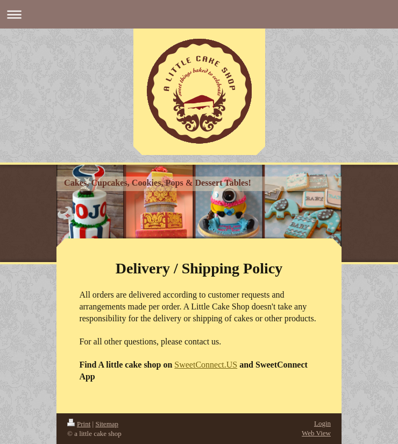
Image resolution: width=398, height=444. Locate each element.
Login (322, 423)
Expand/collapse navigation (199, 14)
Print (78, 424)
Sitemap (106, 424)
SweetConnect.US (205, 364)
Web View (316, 433)
